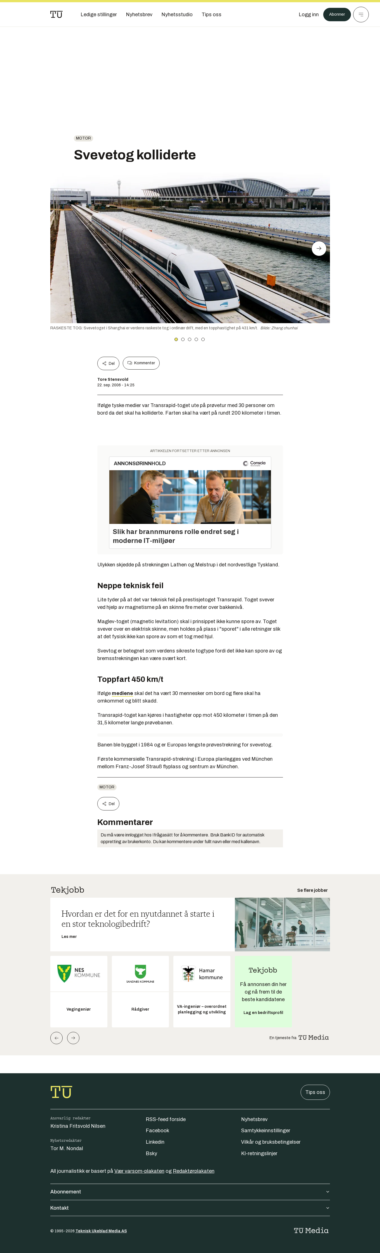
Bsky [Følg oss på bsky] (151, 1153)
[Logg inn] (305, 14)
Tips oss (315, 1092)
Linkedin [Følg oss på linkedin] (155, 1142)
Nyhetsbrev (254, 1119)
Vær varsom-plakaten (139, 1171)
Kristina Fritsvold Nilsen (77, 1126)
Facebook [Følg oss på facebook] (157, 1130)
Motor (83, 138)
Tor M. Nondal (66, 1148)
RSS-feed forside (166, 1119)
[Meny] (361, 14)
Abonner (335, 14)
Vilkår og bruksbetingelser (271, 1142)
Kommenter (141, 363)
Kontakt (190, 1208)
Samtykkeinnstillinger (265, 1130)
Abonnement (190, 1192)
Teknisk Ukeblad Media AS (101, 1231)
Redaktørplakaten (193, 1171)
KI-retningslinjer (259, 1153)
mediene (122, 693)
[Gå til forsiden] (56, 14)
